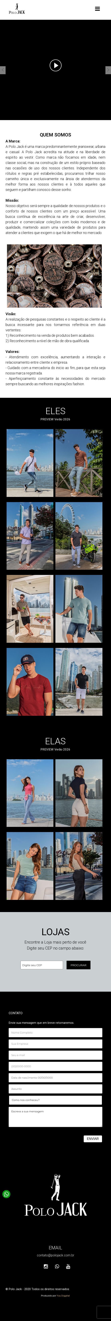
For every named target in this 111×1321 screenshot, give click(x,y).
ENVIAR (93, 1138)
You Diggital (63, 1295)
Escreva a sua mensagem (55, 1117)
